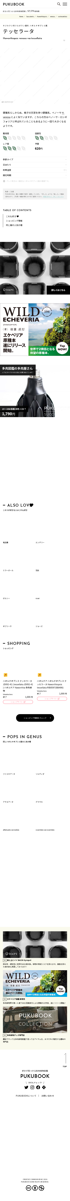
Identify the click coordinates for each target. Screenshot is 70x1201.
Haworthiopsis (42, 16)
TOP (65, 1061)
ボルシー (6, 598)
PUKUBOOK (14, 4)
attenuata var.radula (11, 830)
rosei (37, 598)
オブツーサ (7, 626)
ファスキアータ (9, 774)
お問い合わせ (47, 1095)
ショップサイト (17, 702)
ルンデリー (40, 542)
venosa (52, 16)
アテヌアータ (8, 802)
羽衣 (37, 570)
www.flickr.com (8, 102)
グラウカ (39, 802)
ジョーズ (39, 626)
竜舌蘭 (5, 542)
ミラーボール (8, 570)
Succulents (30, 16)
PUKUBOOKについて (26, 1095)
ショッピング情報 (14, 220)
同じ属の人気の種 (14, 225)
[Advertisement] (35, 461)
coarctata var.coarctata (45, 830)
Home (21, 16)
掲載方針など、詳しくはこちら (53, 196)
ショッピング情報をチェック (35, 718)
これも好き (12, 216)
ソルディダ (40, 774)
